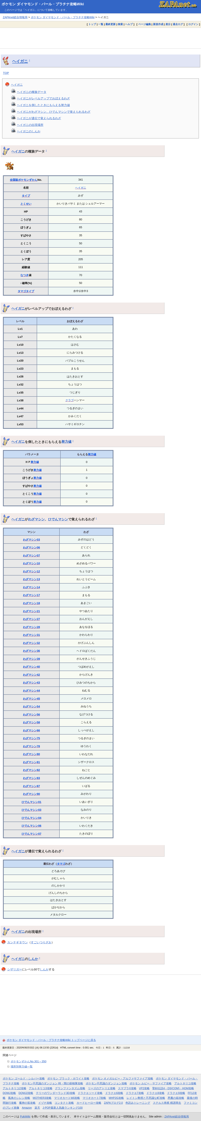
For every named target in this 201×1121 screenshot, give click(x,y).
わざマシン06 (31, 547)
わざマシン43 (31, 682)
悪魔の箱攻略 (176, 1097)
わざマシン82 (31, 770)
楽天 (37, 1107)
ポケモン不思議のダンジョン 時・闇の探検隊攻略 (52, 1083)
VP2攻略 (144, 1088)
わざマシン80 (31, 754)
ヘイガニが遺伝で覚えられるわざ (39, 118)
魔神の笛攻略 (27, 1102)
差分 (168, 24)
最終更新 (110, 24)
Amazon (27, 1107)
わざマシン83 (31, 778)
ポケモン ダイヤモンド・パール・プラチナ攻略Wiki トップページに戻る (51, 1040)
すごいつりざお (41, 942)
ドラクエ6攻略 (114, 1093)
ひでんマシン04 (31, 817)
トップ (92, 24)
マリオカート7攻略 (94, 1097)
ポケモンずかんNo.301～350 (28, 1061)
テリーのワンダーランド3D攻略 (55, 1093)
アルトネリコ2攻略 (14, 1088)
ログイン (193, 24)
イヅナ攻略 (45, 1102)
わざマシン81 (31, 762)
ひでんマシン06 (31, 825)
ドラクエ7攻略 (135, 1093)
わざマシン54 (31, 706)
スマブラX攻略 (127, 1088)
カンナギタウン (17, 942)
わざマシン (36, 519)
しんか (33, 959)
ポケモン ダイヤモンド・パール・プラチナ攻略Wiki (43, 4)
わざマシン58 (31, 722)
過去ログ (178, 24)
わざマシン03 (31, 539)
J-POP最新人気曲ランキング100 (63, 1107)
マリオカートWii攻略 (67, 1097)
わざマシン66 (31, 730)
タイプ (26, 195)
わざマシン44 (31, 690)
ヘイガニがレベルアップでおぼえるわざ (43, 98)
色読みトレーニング (137, 1102)
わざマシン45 (31, 698)
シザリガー (14, 969)
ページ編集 (144, 24)
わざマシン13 (31, 579)
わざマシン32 (31, 643)
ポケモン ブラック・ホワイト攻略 (68, 1078)
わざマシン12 (31, 571)
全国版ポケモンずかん (23, 179)
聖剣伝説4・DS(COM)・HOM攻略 (173, 1088)
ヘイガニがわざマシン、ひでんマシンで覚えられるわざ (53, 111)
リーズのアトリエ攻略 (101, 1088)
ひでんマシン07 (31, 833)
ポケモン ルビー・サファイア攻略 (151, 1083)
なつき (24, 275)
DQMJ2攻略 (26, 1093)
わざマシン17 (31, 595)
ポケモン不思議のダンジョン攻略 (106, 1083)
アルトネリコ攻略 (185, 1083)
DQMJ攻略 (9, 1093)
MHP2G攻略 (116, 1097)
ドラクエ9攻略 (176, 1093)
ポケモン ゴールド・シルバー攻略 (24, 1078)
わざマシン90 (31, 794)
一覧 (100, 24)
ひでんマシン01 (31, 802)
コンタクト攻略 (64, 1102)
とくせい (25, 203)
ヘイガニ (20, 61)
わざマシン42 (31, 674)
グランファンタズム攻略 (70, 1088)
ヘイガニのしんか (28, 131)
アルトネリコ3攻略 (40, 1088)
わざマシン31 (31, 634)
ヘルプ (129, 24)
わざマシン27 (31, 619)
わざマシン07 (31, 555)
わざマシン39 (31, 658)
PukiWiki (25, 1116)
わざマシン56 (31, 714)
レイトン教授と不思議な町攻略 (146, 1097)
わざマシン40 (31, 666)
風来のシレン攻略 (19, 1097)
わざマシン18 (31, 603)
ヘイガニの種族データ (31, 92)
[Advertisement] (100, 38)
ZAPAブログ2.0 (113, 1102)
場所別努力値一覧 (22, 1066)
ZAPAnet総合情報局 (15, 17)
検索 (120, 24)
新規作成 (158, 24)
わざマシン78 (31, 746)
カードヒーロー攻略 (89, 1102)
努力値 (66, 442)
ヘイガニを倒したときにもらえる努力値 (43, 105)
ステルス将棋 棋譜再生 (167, 1102)
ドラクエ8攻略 (155, 1093)
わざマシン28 (31, 627)
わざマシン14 (31, 587)
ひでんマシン (58, 519)
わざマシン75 (31, 738)
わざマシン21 (31, 611)
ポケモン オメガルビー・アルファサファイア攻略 (122, 1078)
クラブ (69, 400)
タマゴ (22, 291)
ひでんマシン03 (31, 809)
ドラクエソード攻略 (90, 1093)
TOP (6, 73)
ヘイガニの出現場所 (30, 124)
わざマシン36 (31, 650)
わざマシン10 (31, 563)
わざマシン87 (31, 786)
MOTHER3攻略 (42, 1097)
